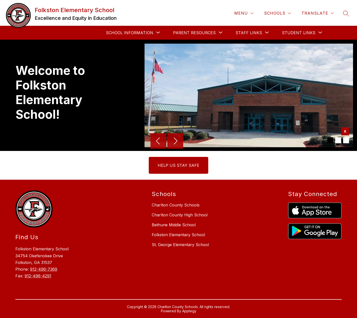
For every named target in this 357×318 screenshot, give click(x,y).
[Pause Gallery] (345, 131)
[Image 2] (338, 140)
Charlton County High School (180, 214)
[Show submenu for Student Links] (298, 33)
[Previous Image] (158, 141)
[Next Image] (175, 141)
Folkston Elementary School (178, 234)
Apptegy (189, 311)
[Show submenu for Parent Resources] (194, 33)
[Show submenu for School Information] (129, 33)
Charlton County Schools (176, 204)
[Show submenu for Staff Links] (249, 33)
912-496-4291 (38, 275)
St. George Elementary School (180, 244)
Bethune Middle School (174, 224)
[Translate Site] (317, 13)
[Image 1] (330, 140)
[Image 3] (346, 140)
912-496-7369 (43, 269)
